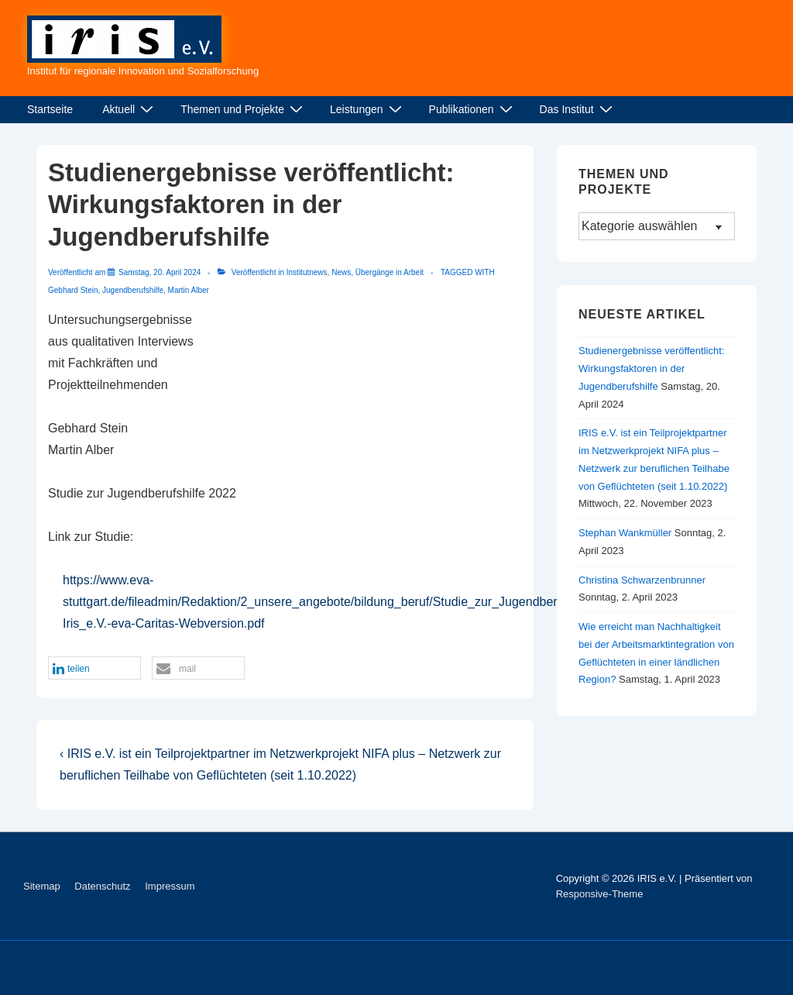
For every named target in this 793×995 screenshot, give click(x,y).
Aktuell (129, 109)
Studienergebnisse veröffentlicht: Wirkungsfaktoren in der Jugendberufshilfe (651, 368)
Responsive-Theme (600, 894)
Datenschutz (102, 886)
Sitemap (41, 886)
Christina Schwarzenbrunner (641, 580)
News (341, 272)
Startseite (50, 109)
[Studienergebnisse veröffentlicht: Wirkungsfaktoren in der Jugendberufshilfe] (159, 272)
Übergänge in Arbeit (389, 272)
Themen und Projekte (243, 109)
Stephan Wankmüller (624, 533)
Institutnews (307, 272)
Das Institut (578, 109)
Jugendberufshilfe (132, 290)
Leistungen (368, 109)
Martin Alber (188, 290)
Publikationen (473, 109)
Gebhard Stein (73, 290)
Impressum (169, 886)
